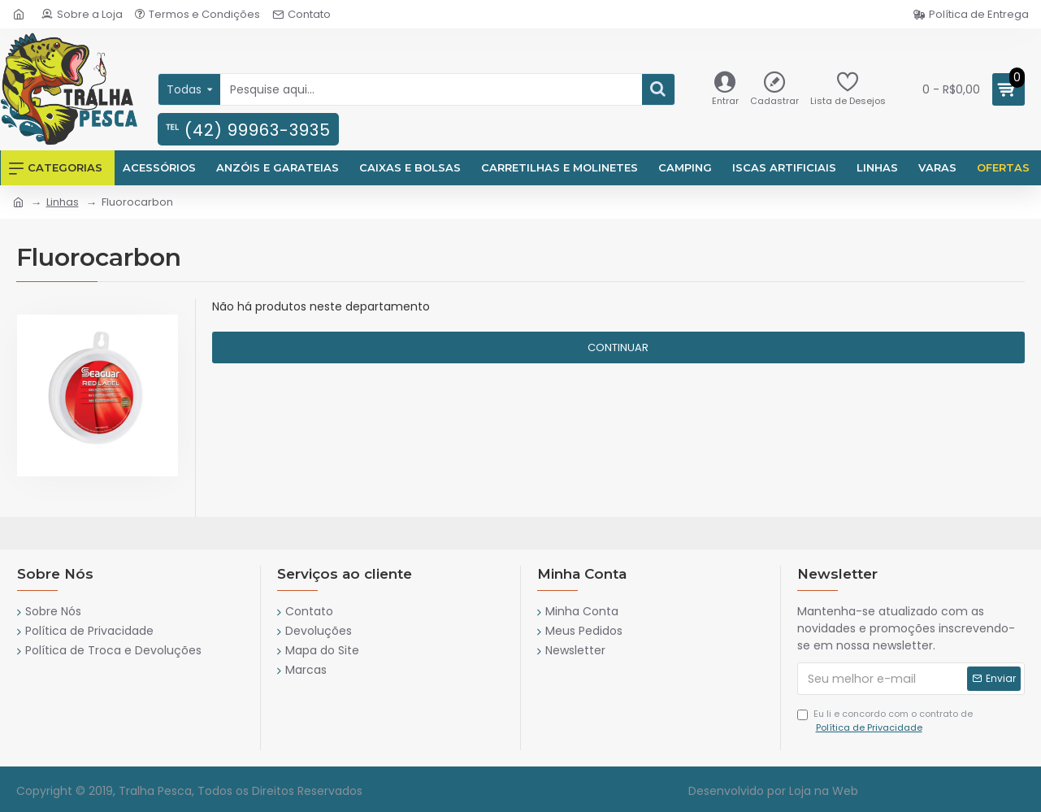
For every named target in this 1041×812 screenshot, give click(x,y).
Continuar (618, 347)
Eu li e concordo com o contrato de (885, 720)
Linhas (62, 202)
